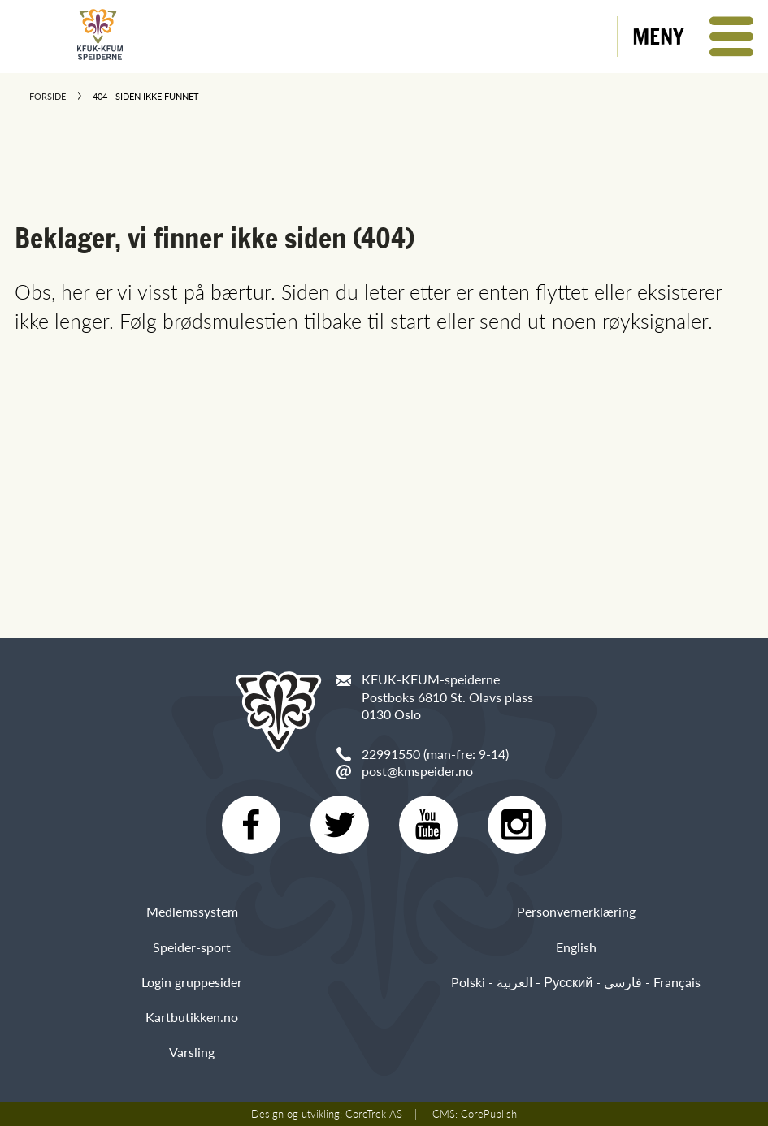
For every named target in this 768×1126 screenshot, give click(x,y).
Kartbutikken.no (191, 1016)
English (576, 947)
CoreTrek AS (373, 1114)
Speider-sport (192, 947)
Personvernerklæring (576, 911)
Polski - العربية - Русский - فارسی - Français (576, 982)
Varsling (192, 1051)
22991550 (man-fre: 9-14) (435, 753)
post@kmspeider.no (417, 770)
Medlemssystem (192, 911)
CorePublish (489, 1114)
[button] (693, 36)
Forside (47, 96)
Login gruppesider (191, 982)
